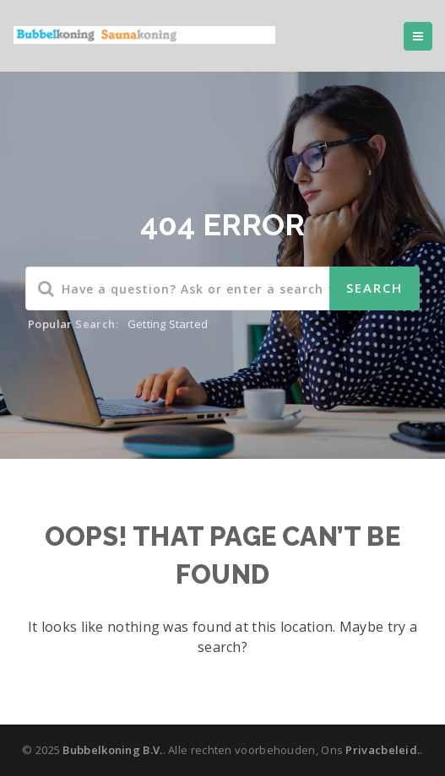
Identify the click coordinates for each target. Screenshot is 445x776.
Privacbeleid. (382, 749)
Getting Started (168, 323)
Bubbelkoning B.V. (112, 749)
